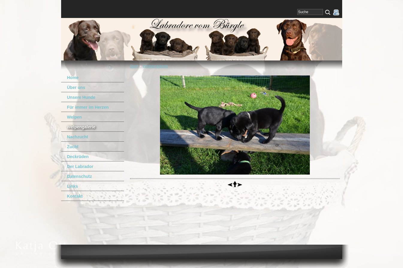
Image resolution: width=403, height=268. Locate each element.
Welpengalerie (155, 66)
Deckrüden (78, 156)
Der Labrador (80, 166)
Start (134, 66)
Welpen (74, 117)
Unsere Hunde (81, 97)
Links (72, 186)
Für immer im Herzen (88, 107)
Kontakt (75, 196)
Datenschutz (79, 176)
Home (73, 77)
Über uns (76, 87)
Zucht (73, 146)
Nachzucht (77, 136)
